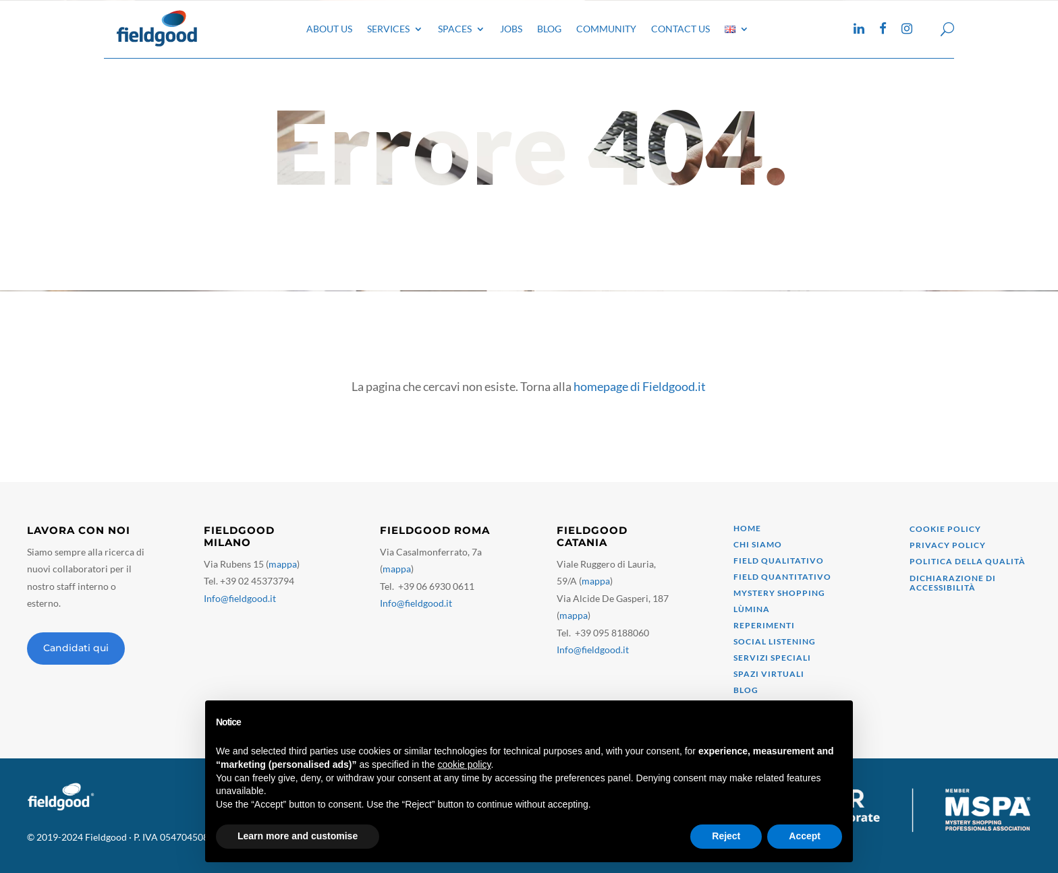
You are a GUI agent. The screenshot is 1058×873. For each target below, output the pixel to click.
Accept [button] (804, 836)
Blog (549, 28)
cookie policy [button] (464, 764)
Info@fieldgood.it (240, 598)
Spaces (455, 28)
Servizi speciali (772, 658)
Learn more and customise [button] (298, 836)
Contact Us (680, 28)
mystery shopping (779, 593)
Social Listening (774, 641)
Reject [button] (726, 836)
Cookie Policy (945, 529)
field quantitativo (782, 577)
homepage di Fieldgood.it (640, 386)
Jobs (511, 28)
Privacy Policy (948, 545)
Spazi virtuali (768, 674)
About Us (329, 28)
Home (747, 528)
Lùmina (751, 609)
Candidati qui (76, 648)
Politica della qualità (968, 561)
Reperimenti (764, 625)
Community (606, 28)
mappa (283, 564)
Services (388, 28)
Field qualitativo (778, 560)
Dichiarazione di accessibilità (953, 583)
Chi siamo (757, 544)
